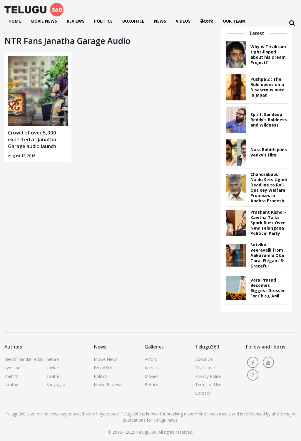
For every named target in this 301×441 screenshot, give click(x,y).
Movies (151, 376)
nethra (52, 359)
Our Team (234, 21)
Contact (202, 393)
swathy (11, 384)
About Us (204, 359)
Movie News (44, 21)
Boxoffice (133, 21)
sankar (52, 368)
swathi (52, 376)
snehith (11, 376)
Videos (183, 21)
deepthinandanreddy (23, 359)
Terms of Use (208, 384)
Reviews (75, 21)
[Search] (292, 23)
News (160, 21)
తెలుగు (206, 22)
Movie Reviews (108, 384)
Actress (152, 368)
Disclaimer (205, 368)
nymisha (12, 368)
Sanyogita (55, 384)
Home (15, 21)
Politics (103, 21)
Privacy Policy (208, 376)
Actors (151, 359)
